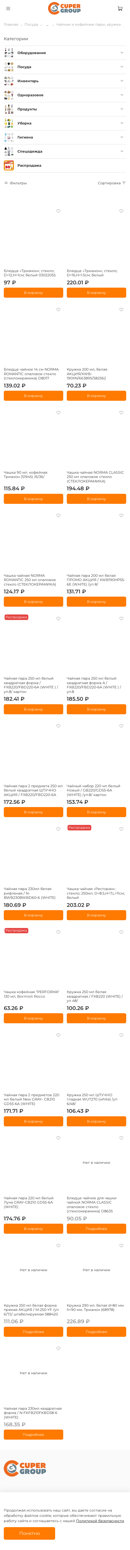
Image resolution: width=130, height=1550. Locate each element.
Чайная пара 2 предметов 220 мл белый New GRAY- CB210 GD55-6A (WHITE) (31, 1099)
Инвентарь (27, 81)
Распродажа (29, 165)
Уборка (24, 123)
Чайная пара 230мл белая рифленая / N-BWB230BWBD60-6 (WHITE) (30, 893)
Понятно (29, 1533)
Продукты (27, 109)
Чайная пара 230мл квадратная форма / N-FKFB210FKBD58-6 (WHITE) (33, 1413)
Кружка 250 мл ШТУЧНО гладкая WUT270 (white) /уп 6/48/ (92, 1099)
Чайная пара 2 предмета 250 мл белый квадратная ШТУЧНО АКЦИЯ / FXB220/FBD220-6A (33, 790)
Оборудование (31, 53)
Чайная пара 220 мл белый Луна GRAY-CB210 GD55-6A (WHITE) (29, 1202)
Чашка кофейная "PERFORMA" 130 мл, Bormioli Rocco (31, 994)
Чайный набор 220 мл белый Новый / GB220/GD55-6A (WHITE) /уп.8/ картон (93, 790)
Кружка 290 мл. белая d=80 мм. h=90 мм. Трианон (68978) (95, 1307)
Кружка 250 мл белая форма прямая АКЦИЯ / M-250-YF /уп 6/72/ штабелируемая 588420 (31, 1309)
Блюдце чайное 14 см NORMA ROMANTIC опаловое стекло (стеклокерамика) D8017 (31, 373)
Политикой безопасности (100, 1521)
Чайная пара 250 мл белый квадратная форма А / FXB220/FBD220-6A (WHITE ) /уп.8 (94, 685)
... (47, 24)
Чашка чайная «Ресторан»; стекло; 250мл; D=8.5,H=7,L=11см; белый (96, 893)
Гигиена (25, 137)
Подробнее (96, 1228)
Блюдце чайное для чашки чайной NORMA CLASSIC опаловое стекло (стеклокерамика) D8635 (92, 1205)
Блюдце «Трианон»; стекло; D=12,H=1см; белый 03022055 (30, 273)
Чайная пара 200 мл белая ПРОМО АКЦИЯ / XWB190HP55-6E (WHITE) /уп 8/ (96, 580)
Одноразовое (30, 95)
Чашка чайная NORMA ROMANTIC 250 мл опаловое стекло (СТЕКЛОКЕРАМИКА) (30, 580)
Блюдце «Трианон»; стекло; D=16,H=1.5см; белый (92, 273)
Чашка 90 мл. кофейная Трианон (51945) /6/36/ (25, 474)
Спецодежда (29, 151)
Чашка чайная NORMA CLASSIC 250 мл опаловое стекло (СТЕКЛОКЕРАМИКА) (95, 476)
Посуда (31, 24)
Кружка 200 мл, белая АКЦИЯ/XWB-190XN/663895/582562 (87, 373)
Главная (11, 24)
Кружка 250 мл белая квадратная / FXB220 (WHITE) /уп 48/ (95, 996)
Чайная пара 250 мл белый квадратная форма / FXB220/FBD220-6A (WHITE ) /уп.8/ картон (31, 685)
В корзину (33, 292)
